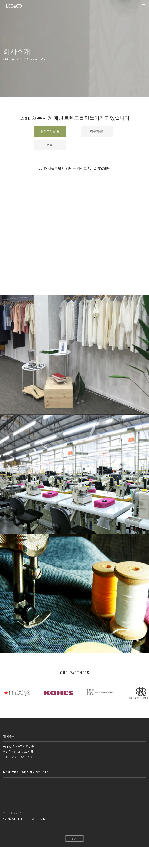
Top (75, 838)
